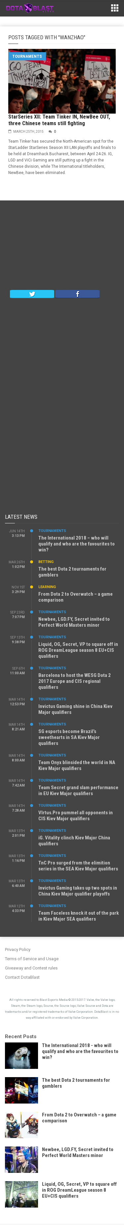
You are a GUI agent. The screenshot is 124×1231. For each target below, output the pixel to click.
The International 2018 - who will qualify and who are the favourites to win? (80, 1051)
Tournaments (27, 56)
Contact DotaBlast (22, 977)
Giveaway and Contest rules (31, 968)
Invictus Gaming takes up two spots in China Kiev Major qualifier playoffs (77, 891)
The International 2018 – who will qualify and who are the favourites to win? (76, 544)
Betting (46, 562)
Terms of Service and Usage (32, 958)
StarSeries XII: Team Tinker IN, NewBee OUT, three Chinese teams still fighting (59, 120)
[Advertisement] (62, 246)
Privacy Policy (17, 949)
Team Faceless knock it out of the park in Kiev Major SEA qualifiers (78, 916)
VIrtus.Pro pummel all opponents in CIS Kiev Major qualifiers (75, 816)
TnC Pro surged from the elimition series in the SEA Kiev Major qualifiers (78, 866)
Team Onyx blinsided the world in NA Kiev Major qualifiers (76, 765)
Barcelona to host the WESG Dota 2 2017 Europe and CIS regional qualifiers (74, 681)
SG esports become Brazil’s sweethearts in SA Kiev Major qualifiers (69, 737)
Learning (47, 587)
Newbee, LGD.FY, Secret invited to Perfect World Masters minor (74, 622)
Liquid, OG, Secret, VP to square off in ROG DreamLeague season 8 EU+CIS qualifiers (78, 650)
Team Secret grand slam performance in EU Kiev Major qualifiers (78, 790)
